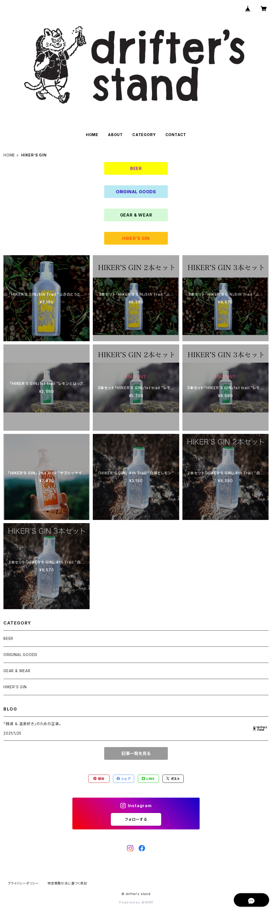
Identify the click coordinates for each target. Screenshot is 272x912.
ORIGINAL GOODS (136, 191)
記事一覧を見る (136, 753)
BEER (136, 168)
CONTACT (175, 134)
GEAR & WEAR (136, 215)
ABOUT (115, 134)
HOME (92, 134)
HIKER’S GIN (136, 238)
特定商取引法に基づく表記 (67, 883)
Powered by (136, 902)
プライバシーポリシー (23, 883)
